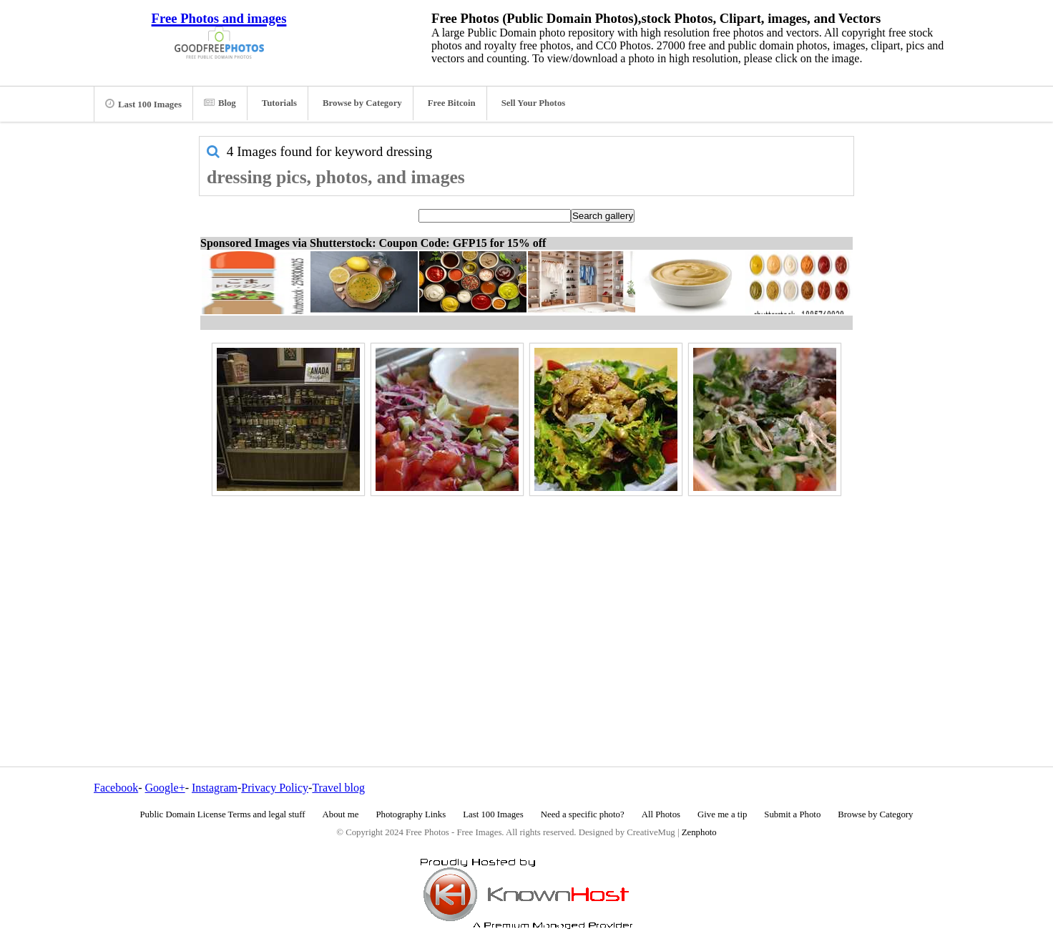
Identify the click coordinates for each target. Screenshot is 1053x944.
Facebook (116, 788)
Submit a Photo (792, 814)
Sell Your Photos (533, 103)
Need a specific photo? (583, 814)
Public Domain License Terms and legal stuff (222, 814)
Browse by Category (362, 103)
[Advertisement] (526, 600)
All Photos (661, 814)
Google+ (165, 788)
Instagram (214, 788)
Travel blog (338, 788)
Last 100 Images (143, 104)
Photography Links (411, 814)
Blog (220, 103)
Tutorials (279, 103)
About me (341, 814)
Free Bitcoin (452, 103)
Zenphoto (699, 832)
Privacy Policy (274, 788)
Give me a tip (722, 814)
